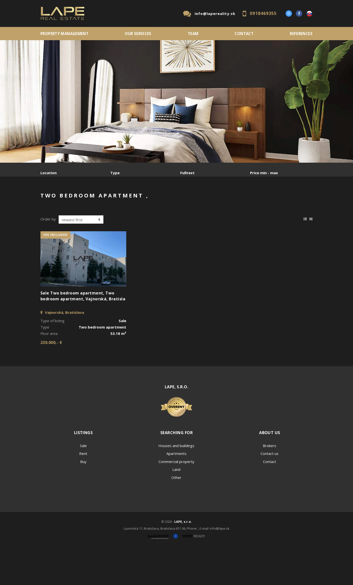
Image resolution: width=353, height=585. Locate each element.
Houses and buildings (176, 482)
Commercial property (176, 498)
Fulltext (187, 172)
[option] (176, 101)
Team (193, 33)
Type (115, 172)
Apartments (176, 490)
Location (48, 172)
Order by (48, 256)
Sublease (137, 198)
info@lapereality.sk (215, 13)
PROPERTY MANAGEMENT (64, 33)
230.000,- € (51, 379)
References (301, 33)
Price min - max (264, 172)
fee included (55, 272)
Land (176, 506)
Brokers (269, 482)
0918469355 (263, 13)
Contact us (269, 490)
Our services (138, 33)
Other (176, 514)
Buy (83, 498)
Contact (244, 33)
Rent (78, 198)
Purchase (106, 198)
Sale (53, 198)
